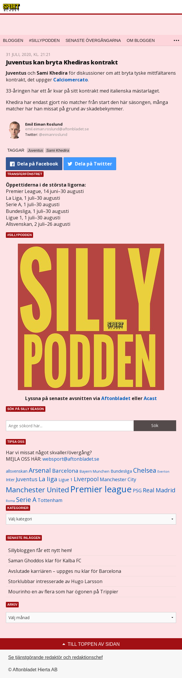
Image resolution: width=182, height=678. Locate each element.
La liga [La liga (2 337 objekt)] (48, 479)
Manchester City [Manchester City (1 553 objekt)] (118, 479)
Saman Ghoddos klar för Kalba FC (44, 560)
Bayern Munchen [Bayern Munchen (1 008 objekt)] (94, 471)
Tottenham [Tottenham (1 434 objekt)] (49, 500)
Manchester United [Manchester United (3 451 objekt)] (37, 489)
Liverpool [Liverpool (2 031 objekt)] (86, 479)
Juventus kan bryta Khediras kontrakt (62, 62)
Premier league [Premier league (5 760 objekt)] (101, 489)
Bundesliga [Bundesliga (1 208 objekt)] (121, 471)
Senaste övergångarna (93, 40)
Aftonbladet (116, 398)
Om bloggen (141, 40)
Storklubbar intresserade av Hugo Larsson (55, 581)
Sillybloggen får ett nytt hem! (40, 550)
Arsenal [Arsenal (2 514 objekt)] (40, 470)
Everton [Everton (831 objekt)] (163, 471)
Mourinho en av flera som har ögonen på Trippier (63, 591)
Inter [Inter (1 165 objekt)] (10, 479)
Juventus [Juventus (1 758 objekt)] (26, 479)
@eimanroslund (53, 134)
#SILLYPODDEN (44, 40)
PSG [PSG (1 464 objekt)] (137, 490)
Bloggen (13, 40)
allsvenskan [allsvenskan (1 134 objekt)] (17, 471)
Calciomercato (70, 79)
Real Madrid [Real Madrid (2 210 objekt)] (159, 490)
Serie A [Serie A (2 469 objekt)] (26, 499)
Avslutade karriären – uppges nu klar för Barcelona (64, 571)
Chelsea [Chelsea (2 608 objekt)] (144, 470)
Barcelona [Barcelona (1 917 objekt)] (65, 470)
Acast (150, 398)
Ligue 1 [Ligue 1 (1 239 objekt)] (66, 479)
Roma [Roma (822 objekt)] (10, 501)
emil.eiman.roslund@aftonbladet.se (57, 128)
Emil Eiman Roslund (44, 124)
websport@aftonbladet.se (70, 459)
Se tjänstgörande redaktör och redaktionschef (55, 657)
